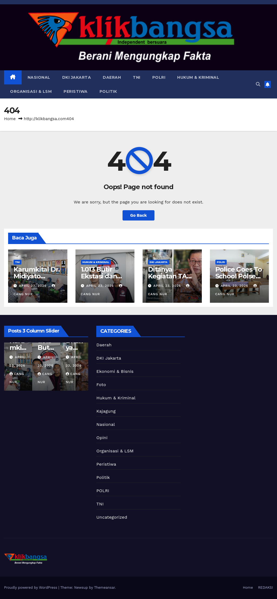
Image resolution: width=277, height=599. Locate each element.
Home (10, 118)
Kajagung (106, 411)
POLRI (159, 77)
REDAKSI (265, 587)
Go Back (138, 215)
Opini (101, 437)
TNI (136, 77)
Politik (108, 91)
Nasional (39, 77)
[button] (258, 84)
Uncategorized (111, 517)
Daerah (112, 77)
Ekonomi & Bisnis (114, 371)
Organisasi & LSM (31, 91)
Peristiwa (76, 91)
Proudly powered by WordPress (31, 587)
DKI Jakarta (76, 77)
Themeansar (104, 587)
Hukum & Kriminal (198, 77)
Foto (101, 384)
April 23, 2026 (33, 286)
